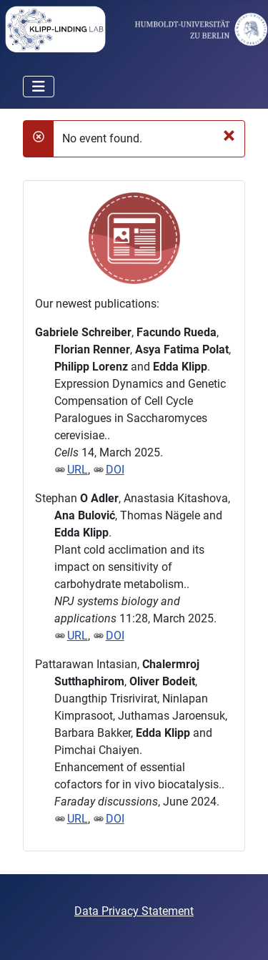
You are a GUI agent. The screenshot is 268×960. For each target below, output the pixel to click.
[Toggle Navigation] (38, 86)
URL (77, 469)
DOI (115, 469)
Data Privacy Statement (134, 911)
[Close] (229, 134)
